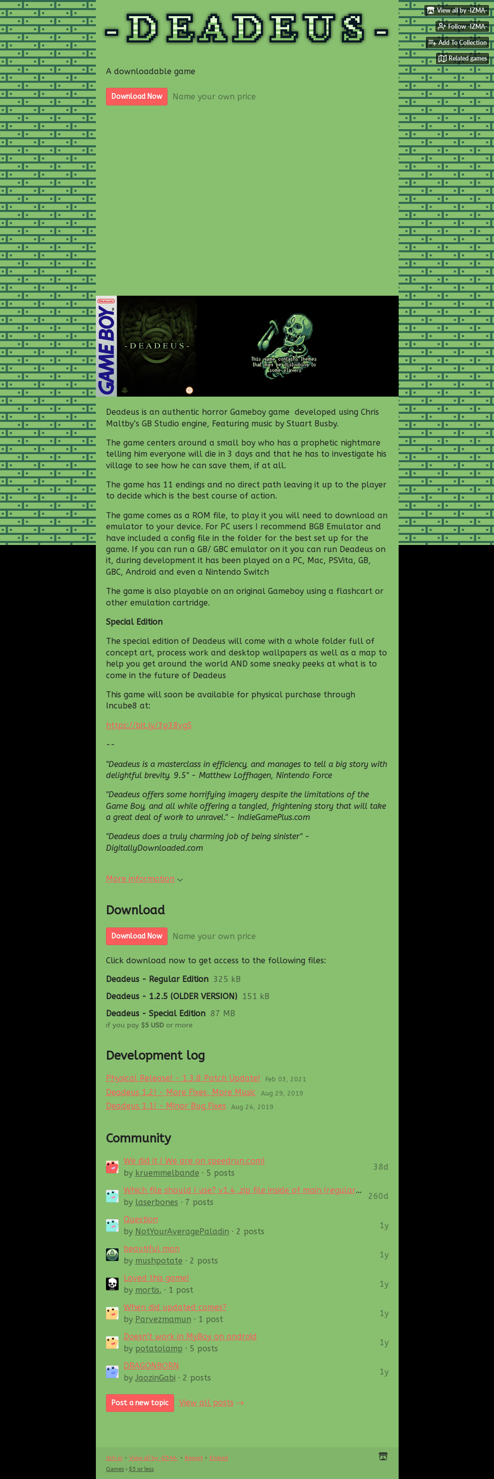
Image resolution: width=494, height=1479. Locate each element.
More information (144, 879)
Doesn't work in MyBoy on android (190, 1336)
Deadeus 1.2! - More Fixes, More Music (181, 1092)
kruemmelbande (167, 1173)
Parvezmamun (163, 1319)
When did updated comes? (175, 1307)
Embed (218, 1457)
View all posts (206, 1402)
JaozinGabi (155, 1378)
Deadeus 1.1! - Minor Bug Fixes (166, 1106)
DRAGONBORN (151, 1366)
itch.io (114, 1457)
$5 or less (141, 1468)
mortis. (148, 1290)
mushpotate (159, 1261)
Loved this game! (156, 1278)
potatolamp (159, 1348)
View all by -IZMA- (153, 1457)
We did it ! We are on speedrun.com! (194, 1161)
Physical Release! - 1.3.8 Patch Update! (183, 1078)
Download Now (137, 96)
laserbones (156, 1202)
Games (115, 1468)
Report (194, 1457)
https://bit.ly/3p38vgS (149, 725)
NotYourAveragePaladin (182, 1231)
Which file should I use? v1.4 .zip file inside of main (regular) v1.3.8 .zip (262, 1190)
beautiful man (152, 1248)
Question (141, 1219)
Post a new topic (140, 1403)
